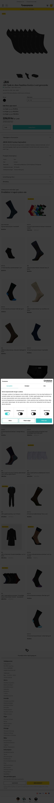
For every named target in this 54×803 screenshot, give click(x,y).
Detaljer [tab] (27, 386)
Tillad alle (44, 420)
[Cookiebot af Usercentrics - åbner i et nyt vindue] (45, 381)
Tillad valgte (26, 420)
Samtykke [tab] (9, 386)
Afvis (10, 420)
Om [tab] (45, 386)
